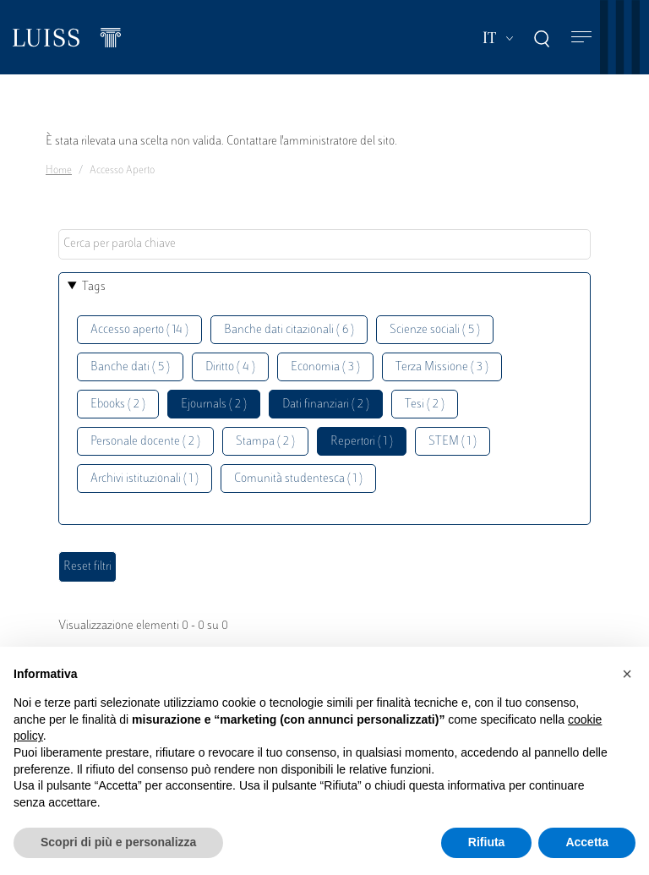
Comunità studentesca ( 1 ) (298, 479)
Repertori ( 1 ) (361, 441)
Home (59, 171)
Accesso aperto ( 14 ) (139, 330)
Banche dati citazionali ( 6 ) (289, 330)
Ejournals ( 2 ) (214, 404)
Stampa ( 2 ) (265, 441)
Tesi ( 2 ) (424, 404)
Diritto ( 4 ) (230, 367)
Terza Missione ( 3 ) (441, 367)
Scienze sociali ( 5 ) (435, 330)
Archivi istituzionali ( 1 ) (144, 479)
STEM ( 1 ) (452, 441)
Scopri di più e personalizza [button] (118, 842)
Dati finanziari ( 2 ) (325, 404)
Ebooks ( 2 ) (117, 404)
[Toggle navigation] (581, 37)
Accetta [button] (586, 842)
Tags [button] (94, 287)
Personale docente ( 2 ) (145, 441)
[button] (627, 673)
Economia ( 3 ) (325, 367)
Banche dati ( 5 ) (130, 367)
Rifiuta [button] (486, 842)
